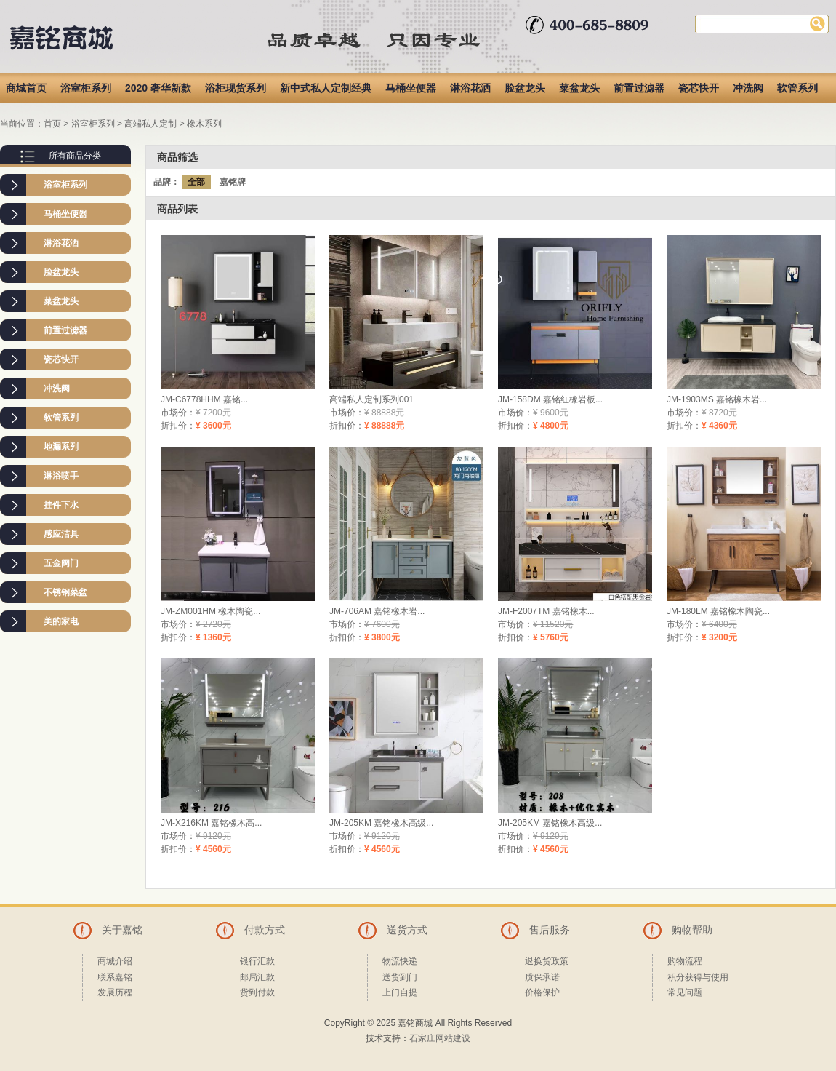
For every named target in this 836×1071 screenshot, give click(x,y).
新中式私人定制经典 (325, 88)
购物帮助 (692, 930)
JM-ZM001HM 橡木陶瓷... (210, 611)
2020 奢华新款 (158, 88)
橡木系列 (204, 124)
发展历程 (114, 992)
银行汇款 (257, 961)
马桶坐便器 (410, 88)
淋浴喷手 (61, 476)
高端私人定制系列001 (371, 399)
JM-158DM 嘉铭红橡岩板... (550, 399)
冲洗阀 (748, 88)
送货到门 (399, 977)
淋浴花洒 (470, 88)
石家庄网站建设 (439, 1038)
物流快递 (399, 961)
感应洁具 (61, 534)
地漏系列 (61, 447)
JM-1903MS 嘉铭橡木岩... (717, 399)
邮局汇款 (257, 977)
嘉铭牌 (233, 182)
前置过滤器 (639, 88)
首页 (52, 124)
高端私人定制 (150, 124)
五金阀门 (61, 563)
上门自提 (399, 992)
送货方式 (407, 930)
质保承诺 (542, 977)
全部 (196, 182)
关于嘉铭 (122, 930)
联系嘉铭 (114, 977)
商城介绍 (114, 961)
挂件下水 (61, 505)
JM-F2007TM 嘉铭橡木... (546, 611)
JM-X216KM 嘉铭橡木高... (211, 823)
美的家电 (61, 621)
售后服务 (549, 930)
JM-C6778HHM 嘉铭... (204, 399)
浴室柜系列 (85, 88)
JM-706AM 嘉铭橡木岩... (377, 611)
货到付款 (257, 992)
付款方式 (264, 930)
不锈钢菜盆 (65, 592)
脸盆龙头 (525, 88)
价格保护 (542, 992)
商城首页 (26, 88)
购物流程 (684, 961)
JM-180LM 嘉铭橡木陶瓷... (718, 611)
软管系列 (797, 88)
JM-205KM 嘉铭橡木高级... (381, 823)
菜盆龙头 (579, 88)
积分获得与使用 (697, 977)
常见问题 (684, 992)
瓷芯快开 (698, 88)
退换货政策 (546, 961)
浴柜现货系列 (235, 88)
